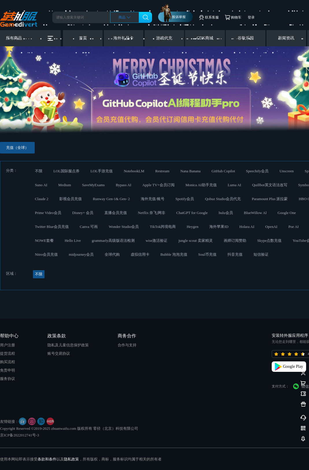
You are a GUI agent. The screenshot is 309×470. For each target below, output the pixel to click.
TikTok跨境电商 (163, 226)
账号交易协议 (58, 353)
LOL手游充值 (101, 171)
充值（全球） (17, 147)
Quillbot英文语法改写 (269, 185)
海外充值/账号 (152, 199)
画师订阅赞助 (235, 240)
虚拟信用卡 (140, 254)
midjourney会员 (81, 254)
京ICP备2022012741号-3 (19, 435)
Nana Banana (190, 171)
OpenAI (271, 226)
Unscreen (287, 171)
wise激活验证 (157, 240)
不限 (38, 171)
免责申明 (7, 370)
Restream (162, 171)
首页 (83, 38)
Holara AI (246, 226)
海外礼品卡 (123, 38)
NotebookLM (134, 171)
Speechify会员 (257, 171)
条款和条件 (47, 459)
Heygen (192, 226)
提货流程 (7, 353)
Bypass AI (123, 185)
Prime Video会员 (48, 213)
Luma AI (234, 185)
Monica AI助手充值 (201, 185)
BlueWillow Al (255, 213)
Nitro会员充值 (46, 254)
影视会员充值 (70, 199)
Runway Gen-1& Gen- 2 (111, 199)
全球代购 (112, 254)
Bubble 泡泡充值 (173, 254)
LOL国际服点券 (66, 171)
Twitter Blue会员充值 (52, 226)
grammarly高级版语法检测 (113, 240)
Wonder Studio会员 (124, 226)
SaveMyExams (93, 185)
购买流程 (7, 362)
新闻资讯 (286, 38)
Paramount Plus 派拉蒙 (270, 199)
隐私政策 (71, 459)
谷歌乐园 (246, 38)
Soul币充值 (207, 254)
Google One (286, 213)
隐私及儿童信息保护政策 (68, 345)
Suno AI (41, 185)
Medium (64, 185)
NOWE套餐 (44, 240)
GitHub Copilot (223, 171)
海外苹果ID (218, 226)
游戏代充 (164, 38)
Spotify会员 (184, 199)
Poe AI (293, 226)
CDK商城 (205, 38)
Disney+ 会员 (82, 213)
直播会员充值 (115, 213)
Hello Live (73, 240)
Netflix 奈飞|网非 (151, 213)
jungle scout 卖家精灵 (195, 240)
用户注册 (7, 345)
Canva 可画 (89, 226)
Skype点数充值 (269, 240)
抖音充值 (235, 254)
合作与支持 (127, 345)
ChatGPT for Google (192, 213)
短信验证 (261, 254)
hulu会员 (226, 213)
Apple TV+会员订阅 (158, 185)
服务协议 (7, 378)
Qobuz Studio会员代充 (223, 199)
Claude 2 (42, 199)
